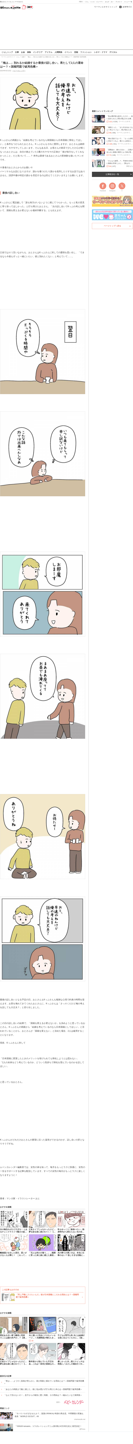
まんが (107, 1)
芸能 (76, 52)
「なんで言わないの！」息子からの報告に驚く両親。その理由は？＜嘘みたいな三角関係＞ (43, 1395)
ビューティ (99, 1)
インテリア (38, 52)
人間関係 (58, 52)
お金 (23, 52)
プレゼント (118, 1)
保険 (29, 52)
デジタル (113, 52)
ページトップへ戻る (112, 226)
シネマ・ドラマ (100, 52)
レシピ (93, 1)
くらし (87, 1)
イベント (68, 52)
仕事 (17, 52)
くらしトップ (7, 52)
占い (112, 1)
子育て (81, 1)
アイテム (48, 52)
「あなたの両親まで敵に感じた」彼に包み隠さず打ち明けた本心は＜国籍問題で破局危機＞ (43, 1389)
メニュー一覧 (128, 1)
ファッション (86, 52)
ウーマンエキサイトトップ (105, 7)
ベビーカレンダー (19, 71)
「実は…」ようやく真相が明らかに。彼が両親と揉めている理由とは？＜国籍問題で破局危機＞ (44, 1382)
